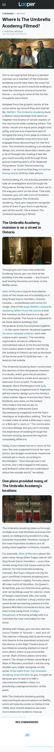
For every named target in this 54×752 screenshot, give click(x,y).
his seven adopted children (18, 333)
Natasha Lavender (14, 31)
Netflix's (12, 112)
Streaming (8, 14)
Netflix (21, 14)
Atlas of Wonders (12, 291)
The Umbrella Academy (30, 112)
